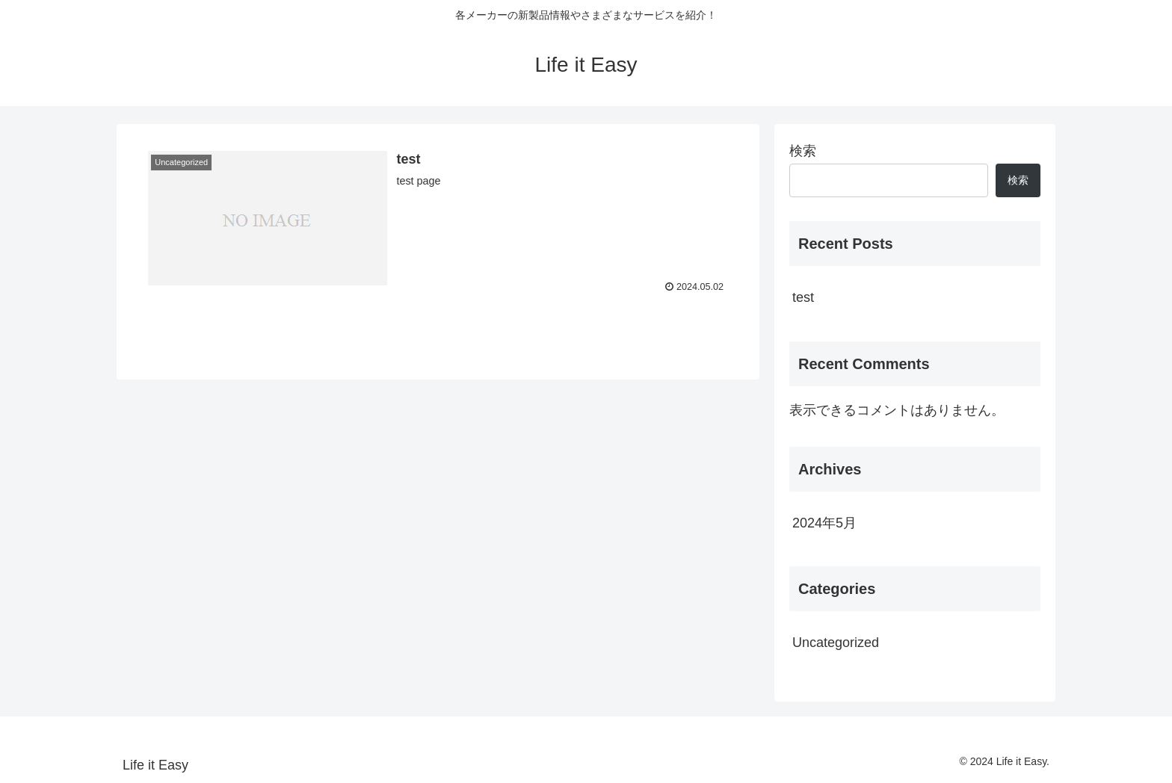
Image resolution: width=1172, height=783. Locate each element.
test (803, 297)
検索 (802, 150)
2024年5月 (824, 523)
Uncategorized (835, 642)
